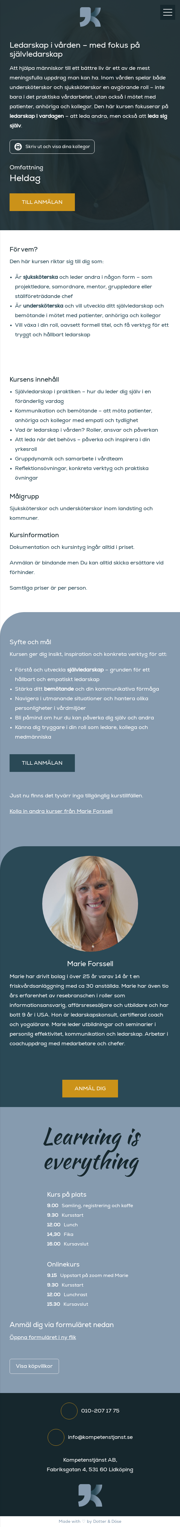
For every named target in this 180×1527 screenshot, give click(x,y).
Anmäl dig (90, 1088)
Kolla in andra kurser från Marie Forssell (61, 811)
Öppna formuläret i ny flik (43, 1337)
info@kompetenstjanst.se (100, 1437)
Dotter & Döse (107, 1522)
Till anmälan (42, 202)
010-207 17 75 (100, 1411)
